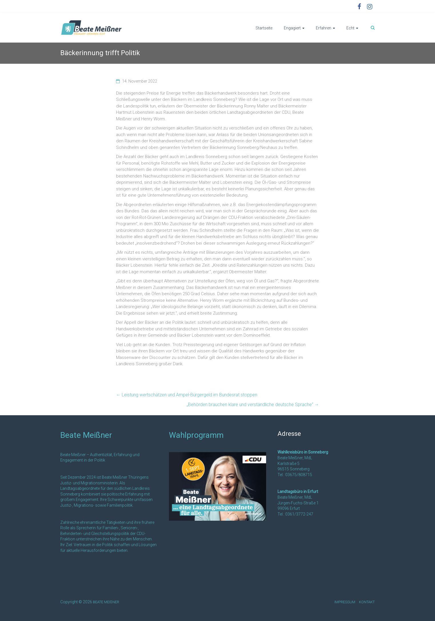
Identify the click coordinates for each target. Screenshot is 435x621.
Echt (350, 28)
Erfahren (323, 28)
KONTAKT (367, 602)
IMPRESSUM (344, 602)
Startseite (264, 28)
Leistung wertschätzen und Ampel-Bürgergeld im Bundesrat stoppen (186, 395)
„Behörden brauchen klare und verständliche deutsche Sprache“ (253, 404)
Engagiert (292, 28)
